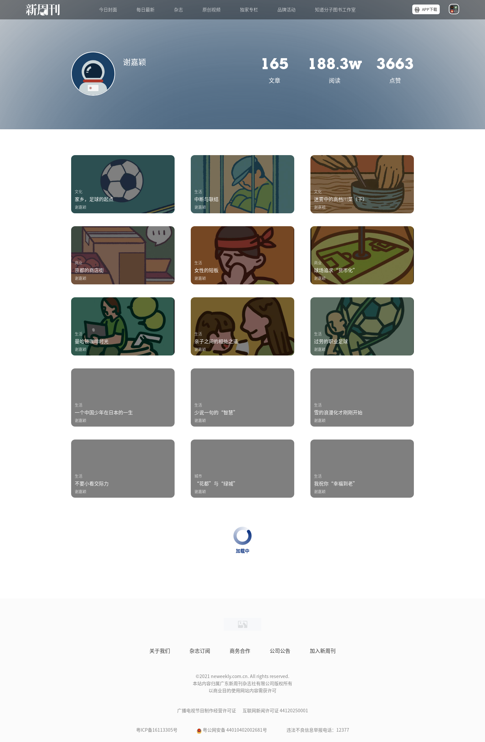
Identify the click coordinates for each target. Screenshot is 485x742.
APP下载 (429, 9)
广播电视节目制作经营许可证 (206, 710)
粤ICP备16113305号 (157, 730)
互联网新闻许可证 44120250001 (275, 710)
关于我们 (159, 650)
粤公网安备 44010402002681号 (235, 730)
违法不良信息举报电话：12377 (317, 730)
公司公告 (280, 650)
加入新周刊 (323, 650)
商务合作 (240, 650)
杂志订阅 (199, 650)
